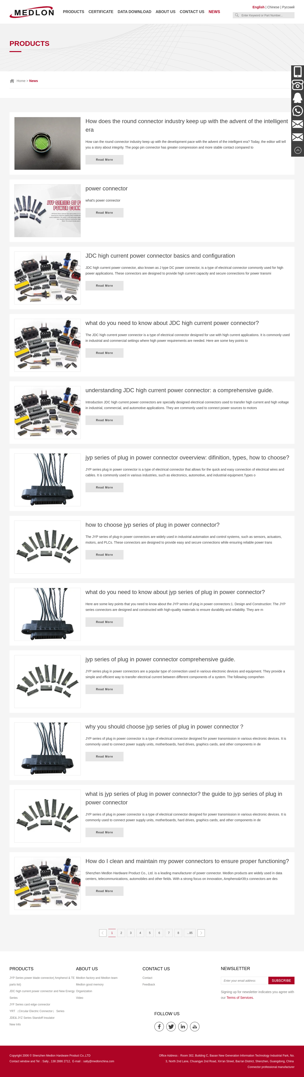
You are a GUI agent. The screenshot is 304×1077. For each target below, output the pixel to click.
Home (21, 81)
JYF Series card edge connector (30, 1004)
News (214, 12)
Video (79, 998)
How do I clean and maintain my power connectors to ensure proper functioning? (187, 861)
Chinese (273, 7)
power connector (107, 188)
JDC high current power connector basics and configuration (160, 255)
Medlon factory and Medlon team (97, 978)
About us (166, 12)
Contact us (192, 12)
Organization (84, 991)
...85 (189, 933)
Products (73, 12)
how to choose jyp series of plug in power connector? (152, 525)
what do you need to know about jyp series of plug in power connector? (175, 592)
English (258, 7)
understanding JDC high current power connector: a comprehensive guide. (179, 390)
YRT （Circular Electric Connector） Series (37, 1011)
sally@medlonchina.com (98, 1061)
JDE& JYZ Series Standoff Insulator (32, 1017)
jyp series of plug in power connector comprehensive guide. (160, 659)
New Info (15, 1024)
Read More (104, 159)
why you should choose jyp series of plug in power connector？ (165, 726)
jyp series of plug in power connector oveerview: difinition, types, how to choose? (187, 457)
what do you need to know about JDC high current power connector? (172, 323)
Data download (134, 12)
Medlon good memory (90, 984)
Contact (147, 978)
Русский (288, 7)
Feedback (148, 984)
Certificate (101, 12)
